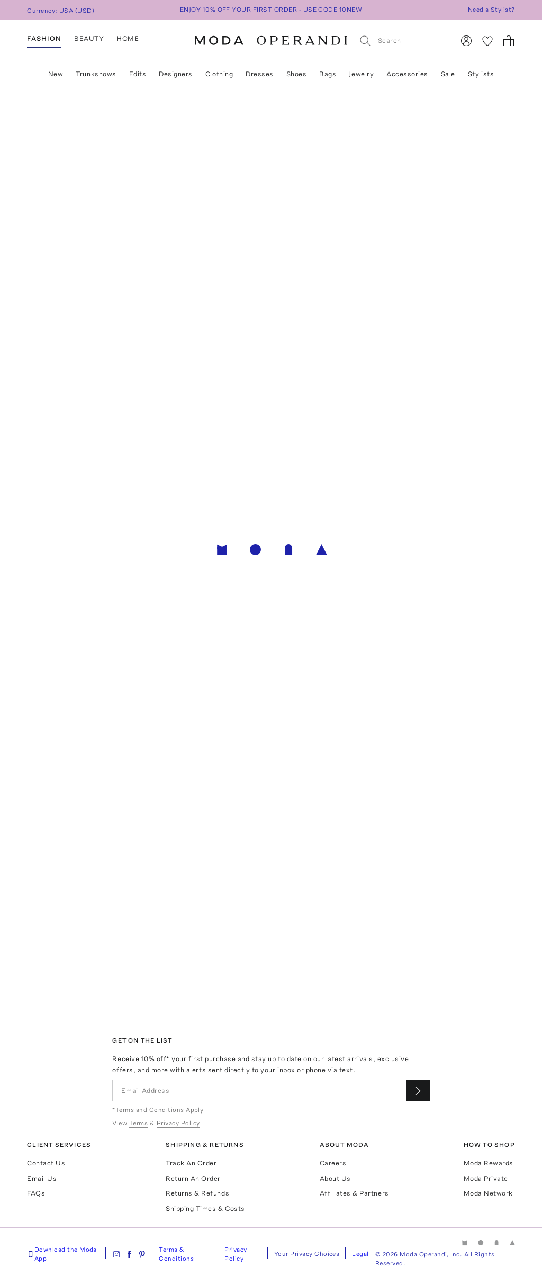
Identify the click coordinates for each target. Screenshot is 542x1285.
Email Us (42, 1178)
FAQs (36, 1193)
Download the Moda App (62, 1254)
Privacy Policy (235, 1254)
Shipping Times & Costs (205, 1208)
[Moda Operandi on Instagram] (116, 1254)
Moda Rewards (488, 1163)
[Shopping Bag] (508, 40)
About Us (335, 1178)
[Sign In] (466, 40)
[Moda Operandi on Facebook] (129, 1254)
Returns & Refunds (197, 1193)
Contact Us (46, 1163)
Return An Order (193, 1178)
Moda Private (486, 1178)
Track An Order (191, 1163)
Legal (360, 1253)
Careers (333, 1163)
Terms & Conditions (176, 1254)
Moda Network (488, 1193)
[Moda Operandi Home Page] (271, 41)
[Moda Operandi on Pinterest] (142, 1254)
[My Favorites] (487, 40)
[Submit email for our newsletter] (418, 1090)
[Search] (402, 40)
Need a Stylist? (491, 9)
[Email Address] (259, 1090)
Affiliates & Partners (354, 1193)
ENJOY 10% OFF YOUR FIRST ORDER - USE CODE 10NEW (271, 9)
